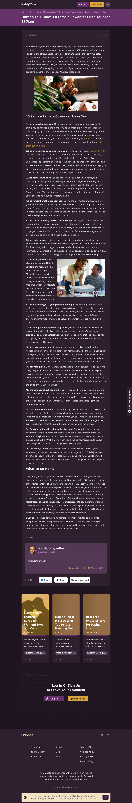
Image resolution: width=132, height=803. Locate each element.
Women (87, 138)
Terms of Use (86, 747)
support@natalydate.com (66, 787)
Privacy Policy (86, 756)
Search (59, 747)
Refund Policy (86, 761)
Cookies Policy (87, 751)
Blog (58, 751)
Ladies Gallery (38, 751)
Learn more (90, 798)
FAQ (58, 756)
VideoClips (36, 756)
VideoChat (36, 747)
